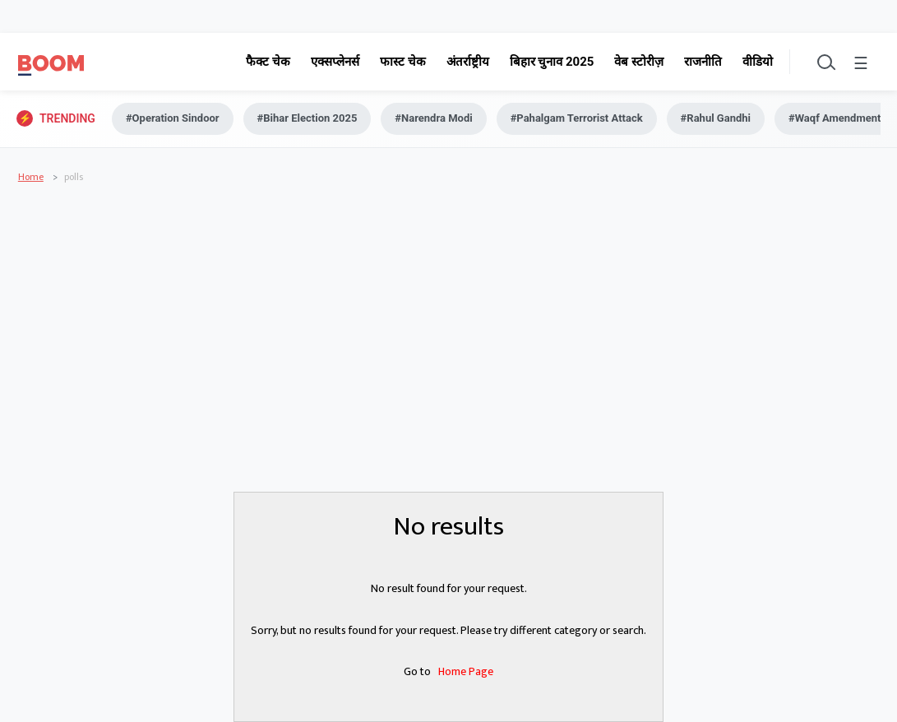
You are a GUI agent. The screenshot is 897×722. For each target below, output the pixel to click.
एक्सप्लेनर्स (335, 61)
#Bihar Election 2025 (307, 118)
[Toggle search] (825, 62)
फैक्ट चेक (268, 61)
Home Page (465, 671)
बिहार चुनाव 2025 (552, 61)
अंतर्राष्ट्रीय (467, 61)
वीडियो (757, 61)
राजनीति (703, 61)
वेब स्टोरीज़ (639, 61)
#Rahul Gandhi (716, 118)
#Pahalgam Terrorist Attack (577, 118)
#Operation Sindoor (173, 118)
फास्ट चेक (403, 61)
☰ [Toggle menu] (860, 64)
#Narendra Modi (433, 118)
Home (31, 177)
